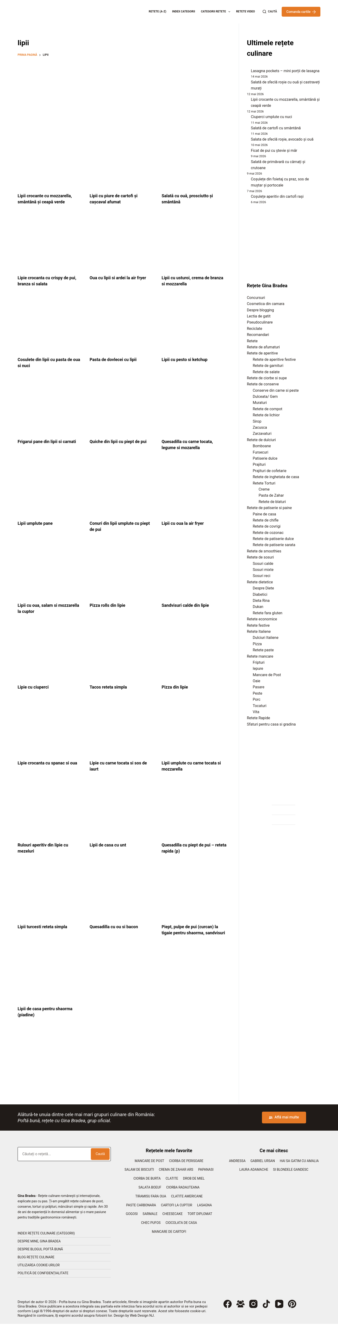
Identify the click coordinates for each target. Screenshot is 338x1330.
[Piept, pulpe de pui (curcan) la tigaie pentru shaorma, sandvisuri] (194, 892)
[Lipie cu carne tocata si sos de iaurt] (122, 728)
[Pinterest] (292, 1310)
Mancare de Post (267, 675)
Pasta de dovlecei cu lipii (116, 359)
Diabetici (260, 594)
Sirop (257, 421)
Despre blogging (260, 310)
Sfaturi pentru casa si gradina (271, 724)
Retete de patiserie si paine (269, 508)
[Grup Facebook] (240, 1310)
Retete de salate (266, 372)
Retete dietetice (260, 582)
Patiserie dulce (265, 458)
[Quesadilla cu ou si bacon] (122, 892)
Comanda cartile (301, 12)
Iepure (258, 668)
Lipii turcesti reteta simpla (45, 926)
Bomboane (262, 446)
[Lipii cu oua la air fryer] (194, 489)
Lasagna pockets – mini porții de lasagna (285, 71)
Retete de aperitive (262, 353)
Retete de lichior (266, 415)
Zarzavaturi (262, 433)
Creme (264, 489)
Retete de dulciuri (261, 440)
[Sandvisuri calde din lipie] (194, 570)
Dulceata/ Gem (265, 396)
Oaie (256, 681)
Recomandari (258, 334)
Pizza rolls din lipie (109, 605)
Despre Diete (263, 588)
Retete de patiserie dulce (273, 538)
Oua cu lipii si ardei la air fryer (121, 277)
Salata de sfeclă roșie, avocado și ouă (282, 139)
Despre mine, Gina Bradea (39, 1247)
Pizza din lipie (176, 687)
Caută (100, 1160)
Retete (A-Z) (157, 11)
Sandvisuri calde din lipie (187, 605)
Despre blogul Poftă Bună (40, 1255)
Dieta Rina (261, 600)
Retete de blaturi (272, 501)
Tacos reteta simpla (110, 687)
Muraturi (260, 402)
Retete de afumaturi (263, 347)
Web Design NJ (142, 1321)
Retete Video (245, 11)
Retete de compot (267, 409)
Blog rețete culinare (36, 1263)
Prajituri (259, 464)
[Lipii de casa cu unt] (122, 810)
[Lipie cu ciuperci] (50, 652)
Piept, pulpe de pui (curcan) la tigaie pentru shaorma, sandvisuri (192, 933)
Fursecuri (260, 452)
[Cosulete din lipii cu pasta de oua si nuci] (50, 325)
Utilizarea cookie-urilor (39, 1271)
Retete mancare (260, 656)
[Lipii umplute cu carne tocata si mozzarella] (194, 728)
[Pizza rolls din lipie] (122, 570)
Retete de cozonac (268, 532)
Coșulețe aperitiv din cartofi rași (277, 196)
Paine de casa (264, 514)
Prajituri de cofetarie (270, 471)
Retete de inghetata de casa (276, 477)
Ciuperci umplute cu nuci (271, 117)
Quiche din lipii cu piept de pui (121, 441)
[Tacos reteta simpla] (122, 652)
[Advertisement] (122, 95)
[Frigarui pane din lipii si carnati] (50, 407)
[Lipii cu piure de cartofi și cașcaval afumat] (122, 161)
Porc (257, 699)
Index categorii (183, 11)
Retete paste (263, 650)
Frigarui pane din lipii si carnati (50, 441)
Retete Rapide (258, 718)
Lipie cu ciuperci (35, 687)
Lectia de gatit (259, 316)
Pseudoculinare (260, 322)
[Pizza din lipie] (194, 652)
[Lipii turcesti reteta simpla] (50, 892)
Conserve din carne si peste (276, 390)
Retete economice (262, 619)
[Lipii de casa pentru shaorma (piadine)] (50, 980)
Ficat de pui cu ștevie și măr (274, 150)
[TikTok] (266, 1310)
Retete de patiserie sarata (274, 545)
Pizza (257, 644)
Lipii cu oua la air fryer (184, 523)
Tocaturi (259, 706)
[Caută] (270, 11)
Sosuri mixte (263, 569)
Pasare (258, 687)
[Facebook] (227, 1310)
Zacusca (260, 427)
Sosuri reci (261, 576)
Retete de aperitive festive (274, 359)
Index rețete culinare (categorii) (46, 1239)
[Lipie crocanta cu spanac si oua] (50, 728)
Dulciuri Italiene (265, 637)
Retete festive (258, 625)
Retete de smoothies (264, 551)
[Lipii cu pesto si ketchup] (194, 325)
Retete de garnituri (268, 365)
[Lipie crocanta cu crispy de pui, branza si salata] (50, 243)
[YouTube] (279, 1310)
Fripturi (259, 662)
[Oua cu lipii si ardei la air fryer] (122, 243)
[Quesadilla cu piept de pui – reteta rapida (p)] (194, 810)
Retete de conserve (263, 384)
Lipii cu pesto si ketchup (186, 359)
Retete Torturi (264, 483)
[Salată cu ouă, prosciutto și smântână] (194, 161)
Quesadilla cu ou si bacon (116, 926)
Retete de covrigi (267, 526)
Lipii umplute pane (37, 523)
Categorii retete (216, 12)
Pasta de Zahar (271, 495)
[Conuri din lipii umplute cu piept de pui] (122, 489)
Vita (256, 712)
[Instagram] (253, 1310)
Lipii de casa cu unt (110, 845)
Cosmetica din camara (265, 304)
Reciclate (254, 328)
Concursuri (256, 297)
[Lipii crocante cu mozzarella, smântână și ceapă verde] (50, 161)
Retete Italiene (259, 631)
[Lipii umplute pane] (50, 489)
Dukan (258, 606)
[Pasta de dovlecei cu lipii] (122, 325)
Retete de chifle (266, 520)
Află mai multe (284, 1123)
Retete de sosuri (260, 557)
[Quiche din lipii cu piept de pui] (122, 407)
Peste (257, 693)
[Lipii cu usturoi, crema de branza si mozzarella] (194, 243)
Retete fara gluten (267, 613)
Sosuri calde (263, 563)
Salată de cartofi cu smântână (276, 128)
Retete (252, 341)
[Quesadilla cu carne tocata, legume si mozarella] (194, 407)
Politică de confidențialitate (43, 1279)
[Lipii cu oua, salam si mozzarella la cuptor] (50, 570)
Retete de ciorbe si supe (267, 378)
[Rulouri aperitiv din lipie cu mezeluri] (50, 810)
